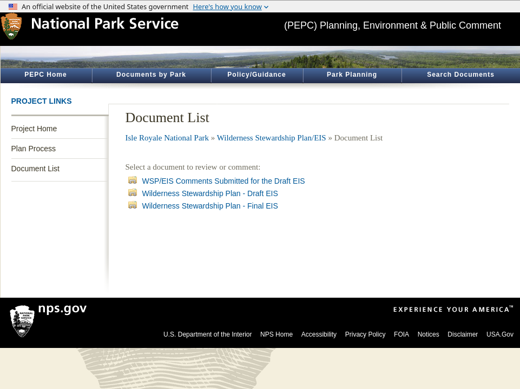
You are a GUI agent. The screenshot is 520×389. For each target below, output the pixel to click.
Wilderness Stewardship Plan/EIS (271, 137)
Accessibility (319, 334)
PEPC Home (45, 74)
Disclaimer (462, 334)
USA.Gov (500, 334)
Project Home (34, 128)
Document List (35, 168)
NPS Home (276, 334)
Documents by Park (151, 74)
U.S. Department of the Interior (207, 334)
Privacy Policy (365, 334)
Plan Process (33, 148)
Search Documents (461, 74)
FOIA (401, 334)
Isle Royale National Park (167, 137)
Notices (428, 334)
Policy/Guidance (256, 74)
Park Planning (352, 74)
